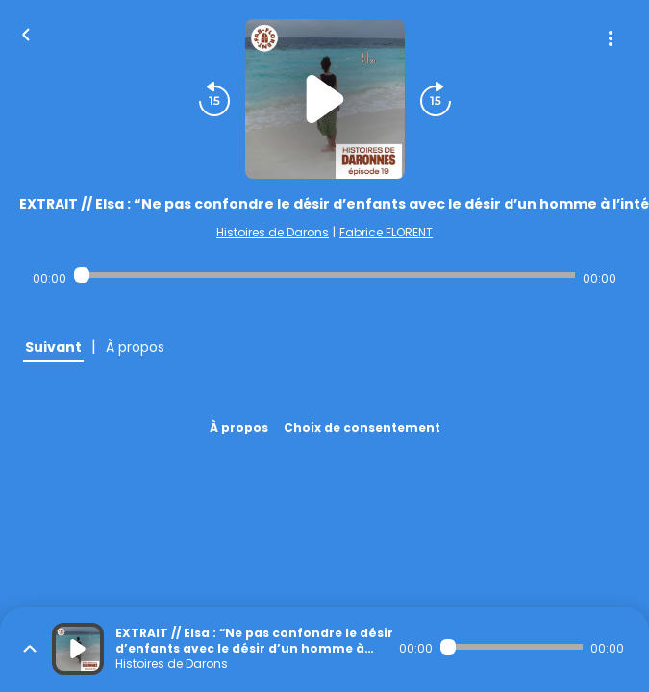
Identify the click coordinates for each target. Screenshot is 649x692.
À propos (239, 427)
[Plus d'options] (610, 38)
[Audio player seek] (324, 275)
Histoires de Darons (272, 232)
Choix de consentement (362, 427)
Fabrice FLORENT (386, 232)
